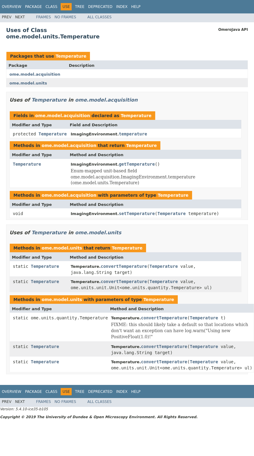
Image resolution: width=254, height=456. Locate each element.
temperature (133, 133)
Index (122, 7)
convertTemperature (124, 266)
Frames (43, 17)
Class (51, 7)
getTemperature (137, 164)
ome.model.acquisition (34, 74)
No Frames (65, 17)
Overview (11, 7)
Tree (79, 7)
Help (136, 7)
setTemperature (137, 213)
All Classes (100, 17)
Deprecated (100, 7)
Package (33, 7)
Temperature (70, 56)
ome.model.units (28, 83)
